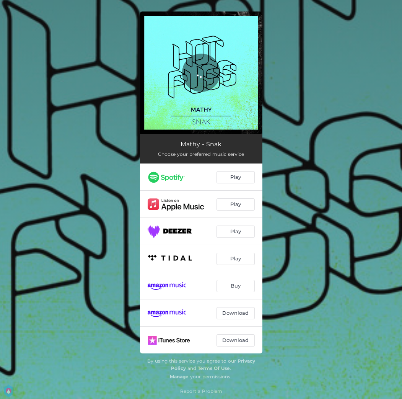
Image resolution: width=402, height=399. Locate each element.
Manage (179, 376)
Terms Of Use (214, 368)
